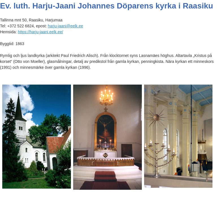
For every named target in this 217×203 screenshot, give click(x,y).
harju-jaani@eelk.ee (65, 26)
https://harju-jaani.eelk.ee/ (40, 32)
